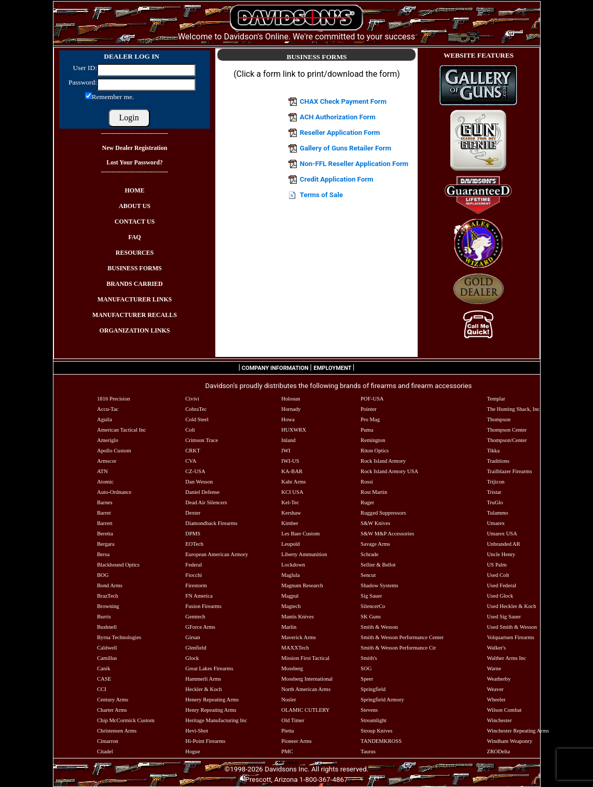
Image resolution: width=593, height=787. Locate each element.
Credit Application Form (337, 179)
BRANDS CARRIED (134, 283)
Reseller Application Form (340, 132)
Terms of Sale (321, 195)
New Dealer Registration (135, 147)
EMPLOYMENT (332, 368)
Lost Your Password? (134, 162)
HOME (134, 190)
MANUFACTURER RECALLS (134, 315)
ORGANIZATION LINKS (134, 330)
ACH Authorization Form (338, 117)
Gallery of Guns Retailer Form (345, 148)
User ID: (85, 68)
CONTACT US (135, 221)
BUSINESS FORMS (134, 268)
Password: (82, 82)
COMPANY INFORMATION (275, 368)
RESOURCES (135, 252)
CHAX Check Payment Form (343, 101)
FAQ (134, 237)
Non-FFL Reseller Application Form (354, 164)
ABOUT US (134, 206)
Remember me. (113, 97)
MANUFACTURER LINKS (135, 299)
